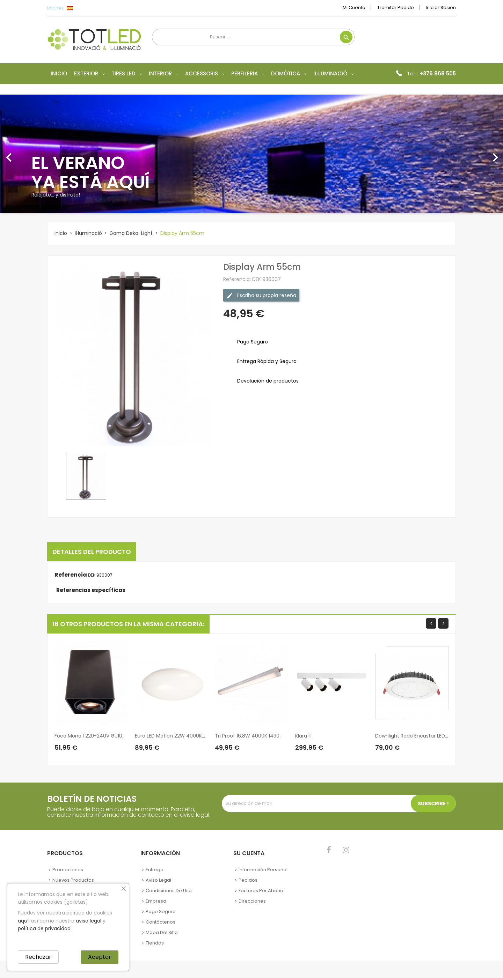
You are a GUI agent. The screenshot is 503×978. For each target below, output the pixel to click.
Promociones (67, 869)
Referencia (70, 575)
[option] (251, 154)
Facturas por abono (261, 890)
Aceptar (99, 957)
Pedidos (248, 880)
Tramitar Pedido (395, 7)
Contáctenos (160, 922)
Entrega (154, 869)
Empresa (156, 901)
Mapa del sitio (162, 932)
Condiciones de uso (169, 890)
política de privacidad (44, 928)
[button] (37, 154)
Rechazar (38, 957)
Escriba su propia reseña (261, 295)
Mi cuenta (354, 7)
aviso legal (88, 920)
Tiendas (155, 943)
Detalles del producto (91, 551)
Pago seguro (161, 911)
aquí (23, 920)
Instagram (346, 850)
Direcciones (252, 901)
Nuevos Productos (73, 880)
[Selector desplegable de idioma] (85, 8)
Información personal (263, 869)
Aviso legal (158, 880)
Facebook (329, 850)
